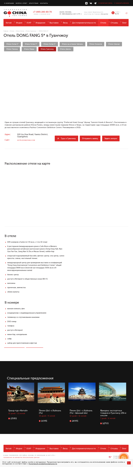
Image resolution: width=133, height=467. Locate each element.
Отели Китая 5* (12, 44)
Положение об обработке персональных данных (21, 457)
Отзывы (114, 23)
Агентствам (33, 3)
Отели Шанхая (114, 44)
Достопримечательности (84, 23)
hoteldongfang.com (26, 140)
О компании (9, 3)
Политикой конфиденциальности (43, 464)
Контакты (44, 3)
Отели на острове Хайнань (72, 44)
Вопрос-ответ (21, 3)
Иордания (40, 23)
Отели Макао (29, 49)
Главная (5, 31)
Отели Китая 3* (49, 44)
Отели (103, 23)
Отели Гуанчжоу (31, 31)
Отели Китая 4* (31, 44)
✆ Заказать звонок (121, 3)
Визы (65, 23)
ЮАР (29, 23)
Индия (19, 23)
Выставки (54, 23)
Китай (9, 23)
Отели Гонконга (95, 44)
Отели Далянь (65, 49)
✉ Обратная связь (105, 3)
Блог (124, 23)
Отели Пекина (12, 49)
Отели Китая (20, 31)
